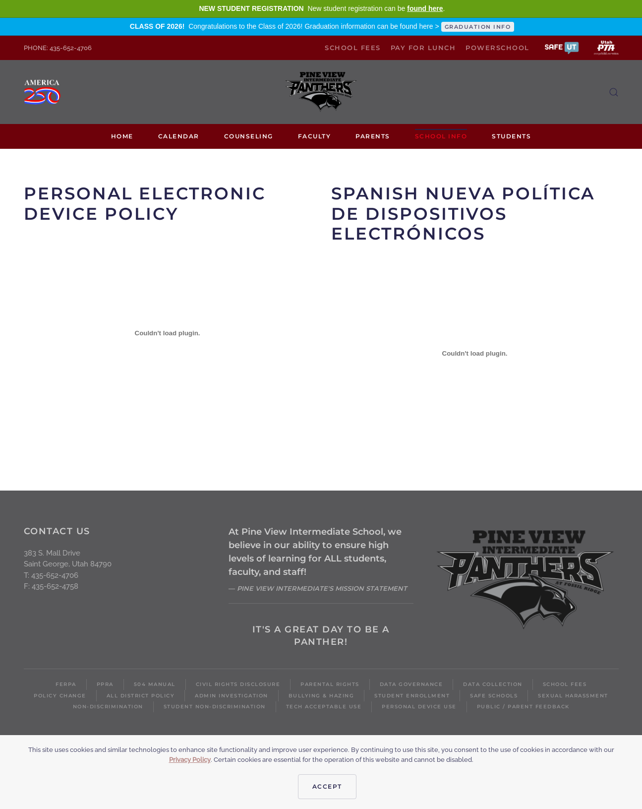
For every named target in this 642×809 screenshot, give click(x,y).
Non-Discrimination (108, 706)
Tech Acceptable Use (324, 706)
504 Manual (154, 684)
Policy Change (60, 695)
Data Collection (493, 684)
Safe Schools (494, 695)
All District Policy (141, 695)
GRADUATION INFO (478, 26)
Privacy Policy (190, 759)
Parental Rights (329, 684)
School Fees (353, 48)
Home (122, 136)
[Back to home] (321, 92)
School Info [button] (441, 136)
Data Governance (411, 684)
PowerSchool (497, 48)
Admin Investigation (231, 695)
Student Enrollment (412, 695)
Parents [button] (372, 136)
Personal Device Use (419, 706)
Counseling (248, 136)
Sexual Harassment (573, 695)
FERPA (66, 684)
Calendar (178, 136)
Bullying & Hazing (321, 695)
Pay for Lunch (423, 48)
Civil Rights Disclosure (238, 684)
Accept (327, 786)
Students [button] (511, 136)
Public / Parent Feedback (523, 706)
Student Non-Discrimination (215, 706)
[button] (561, 47)
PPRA (105, 684)
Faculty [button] (314, 136)
